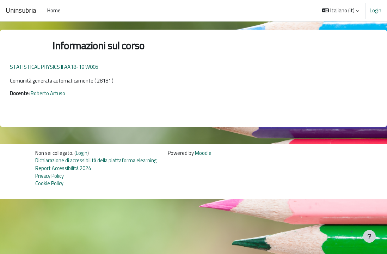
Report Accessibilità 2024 (63, 170)
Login (375, 10)
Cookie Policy (49, 186)
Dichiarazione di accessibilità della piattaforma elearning (98, 162)
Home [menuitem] (54, 10)
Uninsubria (21, 10)
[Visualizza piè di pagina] (369, 236)
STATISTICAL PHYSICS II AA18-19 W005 (71, 67)
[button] (341, 10)
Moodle (208, 154)
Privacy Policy (50, 178)
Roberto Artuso (65, 94)
